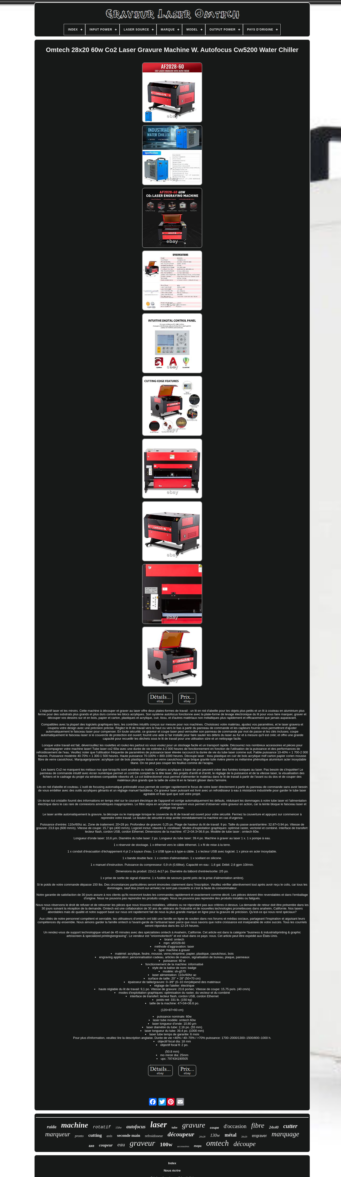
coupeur (106, 1145)
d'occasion (235, 1126)
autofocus (136, 1126)
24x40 (273, 1127)
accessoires (183, 1146)
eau (121, 1144)
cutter (290, 1126)
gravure (193, 1125)
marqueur (57, 1134)
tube (175, 1127)
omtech (217, 1143)
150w (119, 1127)
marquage (285, 1134)
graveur (142, 1143)
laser (158, 1124)
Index (172, 1163)
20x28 (202, 1136)
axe (91, 1146)
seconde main (128, 1135)
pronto (79, 1136)
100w (166, 1144)
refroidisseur (154, 1136)
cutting (95, 1135)
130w (215, 1135)
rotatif (102, 1127)
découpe (244, 1143)
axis (109, 1136)
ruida (51, 1126)
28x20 (244, 1136)
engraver (259, 1136)
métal (230, 1135)
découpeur (181, 1134)
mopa (198, 1146)
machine (74, 1125)
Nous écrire (172, 1170)
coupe (214, 1127)
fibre (258, 1125)
